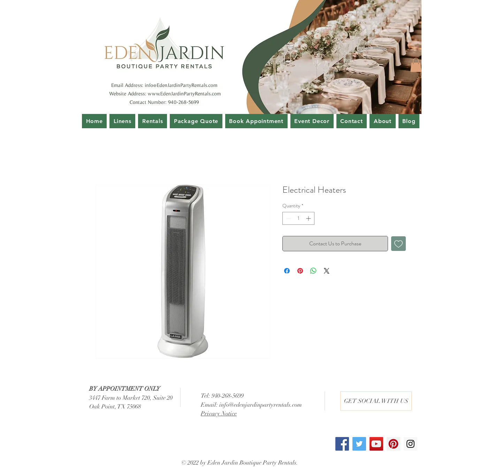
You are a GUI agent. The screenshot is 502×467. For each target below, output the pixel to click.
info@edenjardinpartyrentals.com (260, 404)
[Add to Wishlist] (398, 243)
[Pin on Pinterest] (300, 271)
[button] (416, 65)
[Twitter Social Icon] (359, 444)
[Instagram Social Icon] (410, 444)
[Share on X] (326, 271)
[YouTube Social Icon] (376, 444)
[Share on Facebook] (287, 271)
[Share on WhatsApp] (313, 271)
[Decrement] (287, 218)
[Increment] (309, 218)
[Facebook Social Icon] (342, 444)
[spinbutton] (298, 218)
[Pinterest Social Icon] (393, 444)
